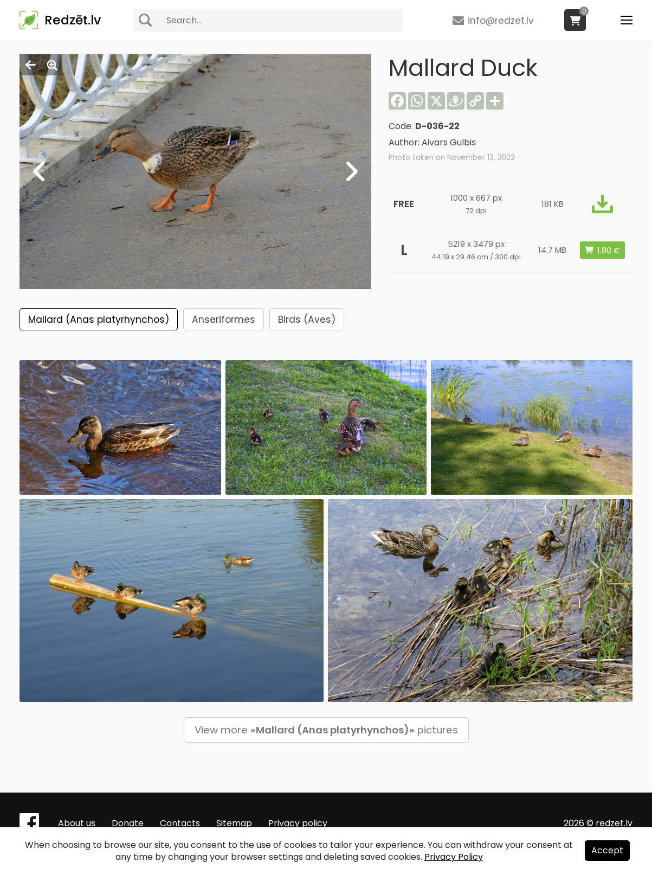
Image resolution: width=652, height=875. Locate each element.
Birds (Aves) (306, 319)
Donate (128, 823)
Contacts (180, 823)
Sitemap (234, 823)
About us (76, 823)
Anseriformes (223, 319)
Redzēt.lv (72, 20)
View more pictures (326, 730)
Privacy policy (297, 823)
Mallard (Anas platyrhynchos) (98, 319)
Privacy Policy (453, 857)
